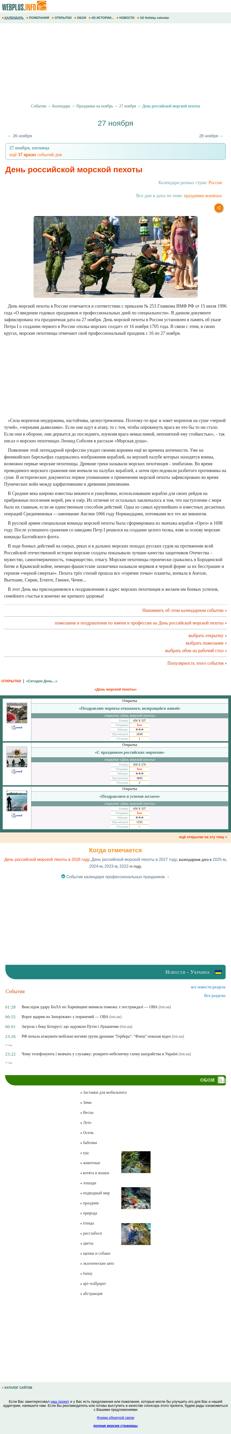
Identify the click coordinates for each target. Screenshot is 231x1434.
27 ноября (127, 106)
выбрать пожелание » (206, 643)
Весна (86, 1112)
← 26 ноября (20, 136)
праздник (89, 1203)
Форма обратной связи (115, 1418)
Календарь (61, 106)
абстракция (91, 1293)
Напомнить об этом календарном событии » (184, 610)
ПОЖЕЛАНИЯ (38, 18)
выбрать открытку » (208, 635)
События (38, 106)
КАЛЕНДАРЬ (13, 18)
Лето (85, 1122)
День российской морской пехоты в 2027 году (134, 859)
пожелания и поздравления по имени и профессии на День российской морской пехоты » (141, 622)
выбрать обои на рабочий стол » (196, 650)
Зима (86, 1102)
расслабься (91, 1233)
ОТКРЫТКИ (62, 18)
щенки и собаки (95, 1253)
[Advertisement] (115, 63)
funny (86, 1273)
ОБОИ (80, 18)
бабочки (88, 1143)
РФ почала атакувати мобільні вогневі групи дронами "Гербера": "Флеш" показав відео (96, 1036)
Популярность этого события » (197, 663)
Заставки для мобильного (103, 1092)
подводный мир (95, 1193)
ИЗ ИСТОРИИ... (102, 18)
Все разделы (214, 995)
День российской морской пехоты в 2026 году (47, 859)
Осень (87, 1132)
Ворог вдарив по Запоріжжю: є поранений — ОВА (65, 1017)
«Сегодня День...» (41, 681)
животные (90, 1163)
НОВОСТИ (125, 18)
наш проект (59, 1402)
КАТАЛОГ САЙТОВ (17, 1387)
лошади (88, 1183)
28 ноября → (211, 136)
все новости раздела (208, 987)
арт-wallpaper (93, 1283)
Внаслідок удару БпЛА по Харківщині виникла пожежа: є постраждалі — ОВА (90, 1007)
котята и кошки (94, 1173)
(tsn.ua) (165, 1007)
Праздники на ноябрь (94, 106)
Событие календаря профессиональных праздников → (115, 877)
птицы (87, 1223)
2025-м (219, 859)
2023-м (110, 866)
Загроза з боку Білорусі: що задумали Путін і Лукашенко (70, 1026)
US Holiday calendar (153, 18)
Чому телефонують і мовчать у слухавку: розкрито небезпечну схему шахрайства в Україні (100, 1054)
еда (84, 1153)
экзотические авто (97, 1263)
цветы (86, 1243)
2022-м (126, 866)
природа (88, 1213)
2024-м (95, 866)
